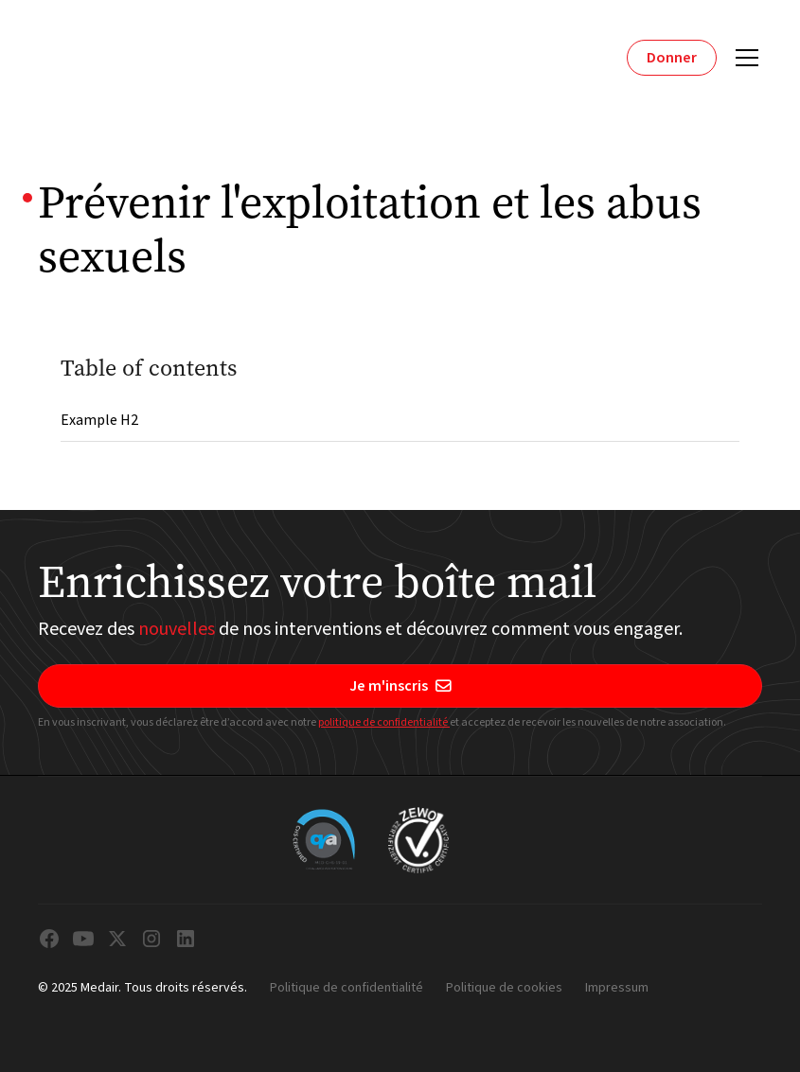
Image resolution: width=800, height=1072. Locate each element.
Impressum (617, 988)
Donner (672, 57)
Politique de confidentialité (346, 988)
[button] (743, 57)
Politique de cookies (504, 988)
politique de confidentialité (384, 722)
